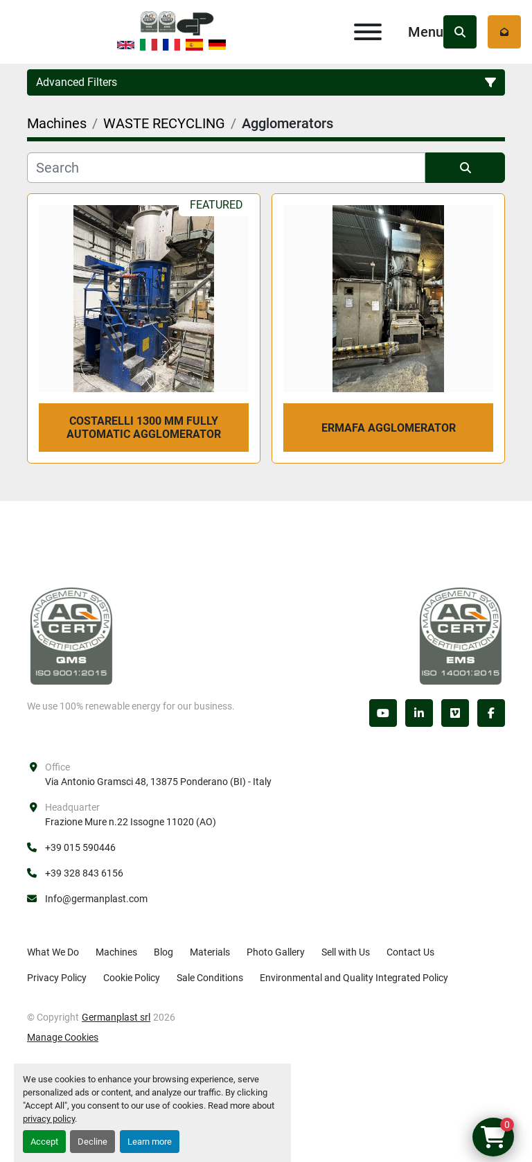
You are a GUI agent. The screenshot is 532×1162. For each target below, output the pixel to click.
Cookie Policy (131, 977)
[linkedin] (419, 713)
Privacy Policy (57, 977)
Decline (92, 1141)
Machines (116, 952)
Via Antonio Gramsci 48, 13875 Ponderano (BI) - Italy (158, 781)
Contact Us (410, 952)
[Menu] (368, 32)
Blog (163, 952)
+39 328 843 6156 (84, 873)
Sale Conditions (210, 977)
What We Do (53, 952)
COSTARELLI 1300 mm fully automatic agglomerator (143, 427)
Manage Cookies (62, 1037)
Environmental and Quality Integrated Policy (354, 977)
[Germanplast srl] (71, 635)
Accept (44, 1141)
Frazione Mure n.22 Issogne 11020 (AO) (130, 821)
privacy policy (49, 1118)
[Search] (226, 167)
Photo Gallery (276, 952)
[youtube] (383, 713)
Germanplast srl (116, 1017)
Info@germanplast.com (96, 898)
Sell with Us (345, 952)
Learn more (149, 1141)
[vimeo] (455, 713)
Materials (210, 952)
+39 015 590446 (80, 847)
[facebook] (491, 713)
